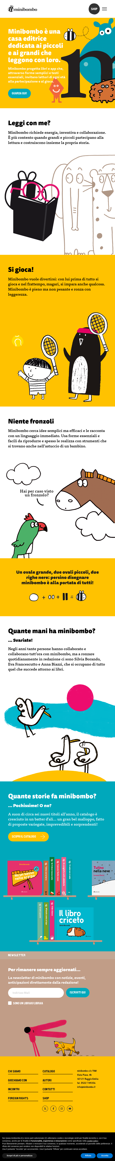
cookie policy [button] (92, 1141)
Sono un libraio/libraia (25, 1003)
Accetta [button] (104, 1155)
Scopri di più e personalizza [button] (19, 1155)
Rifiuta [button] (88, 1155)
